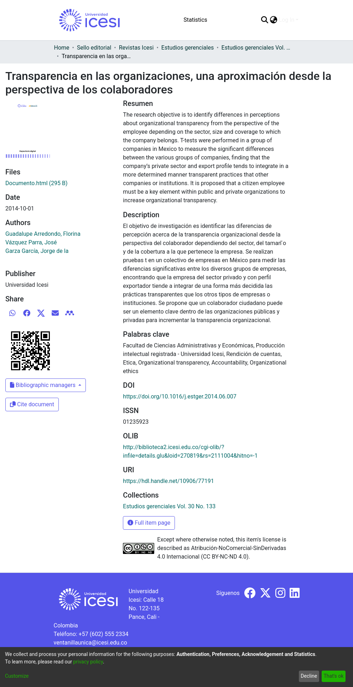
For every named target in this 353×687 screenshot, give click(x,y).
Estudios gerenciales (187, 47)
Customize (16, 676)
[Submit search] (264, 20)
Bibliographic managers (43, 385)
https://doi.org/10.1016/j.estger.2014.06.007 (179, 396)
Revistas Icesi (136, 47)
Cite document (32, 404)
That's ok (333, 676)
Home (61, 47)
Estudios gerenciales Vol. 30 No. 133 (257, 47)
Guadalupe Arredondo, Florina (43, 233)
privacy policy (88, 662)
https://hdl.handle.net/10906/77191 (168, 481)
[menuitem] (273, 20)
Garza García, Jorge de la (36, 251)
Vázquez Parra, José (31, 242)
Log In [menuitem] (287, 19)
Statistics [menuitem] (195, 19)
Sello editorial (94, 47)
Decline (309, 676)
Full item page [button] (149, 522)
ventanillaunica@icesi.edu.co (90, 642)
